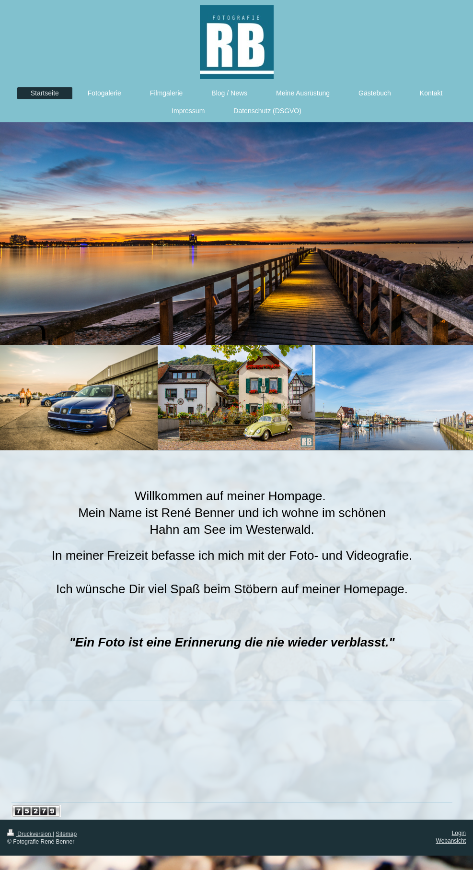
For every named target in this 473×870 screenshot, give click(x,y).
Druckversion (30, 834)
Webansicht (451, 840)
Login (459, 833)
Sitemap (66, 834)
